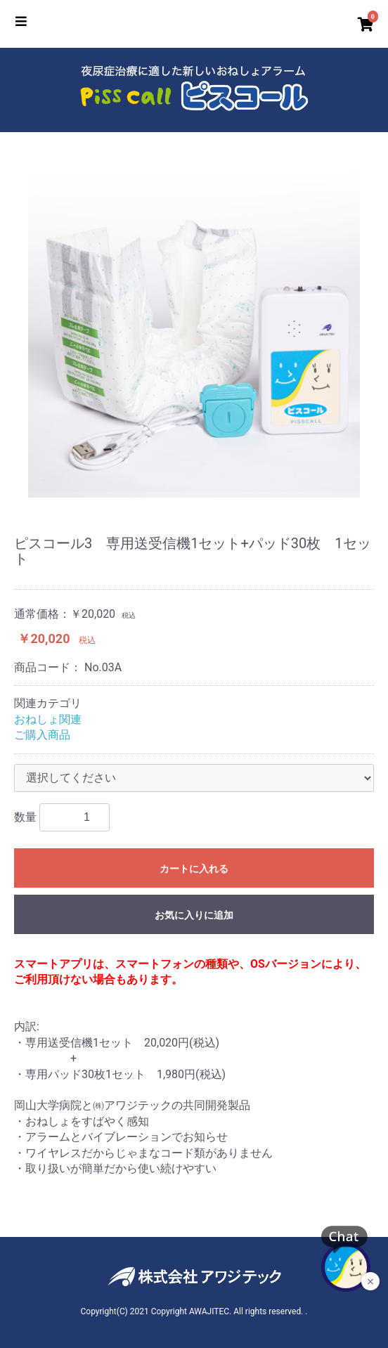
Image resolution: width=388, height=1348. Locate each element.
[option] (194, 332)
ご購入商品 (42, 734)
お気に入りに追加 (194, 915)
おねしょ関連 (48, 719)
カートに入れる (194, 868)
